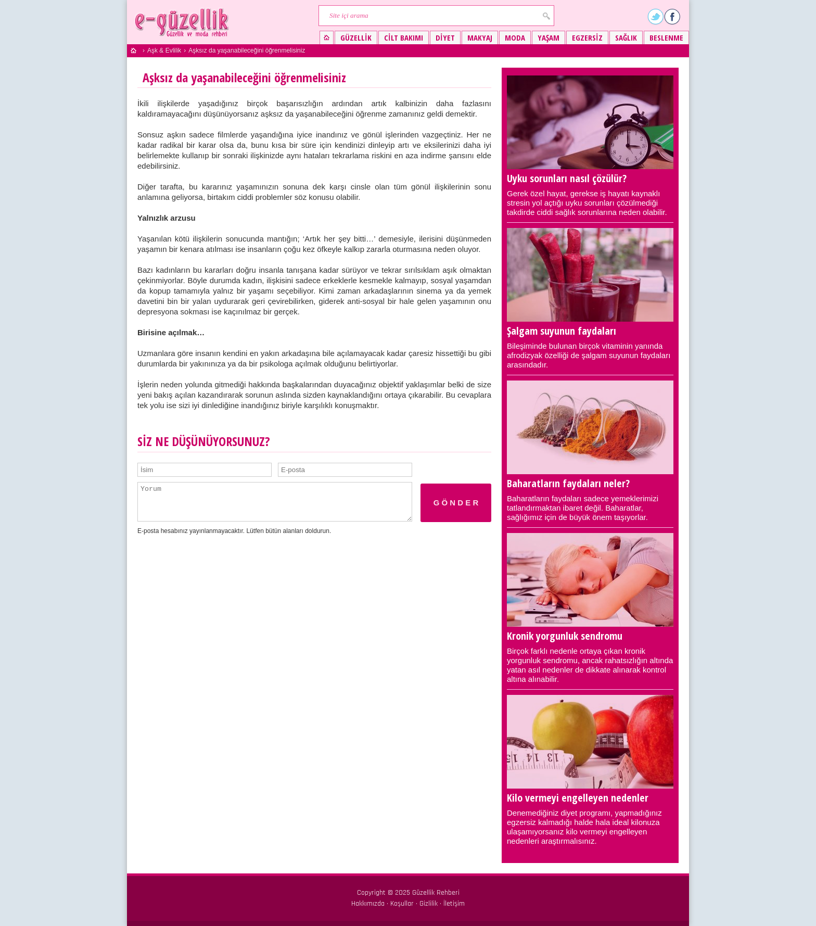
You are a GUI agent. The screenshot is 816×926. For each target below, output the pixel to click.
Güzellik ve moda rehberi (183, 22)
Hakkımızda (368, 903)
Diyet (445, 37)
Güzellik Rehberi (436, 892)
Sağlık (626, 37)
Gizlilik (428, 903)
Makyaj (479, 37)
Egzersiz (587, 37)
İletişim (454, 903)
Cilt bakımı (403, 37)
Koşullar (402, 903)
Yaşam (548, 37)
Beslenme (666, 37)
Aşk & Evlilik (164, 50)
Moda (515, 37)
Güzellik (356, 37)
